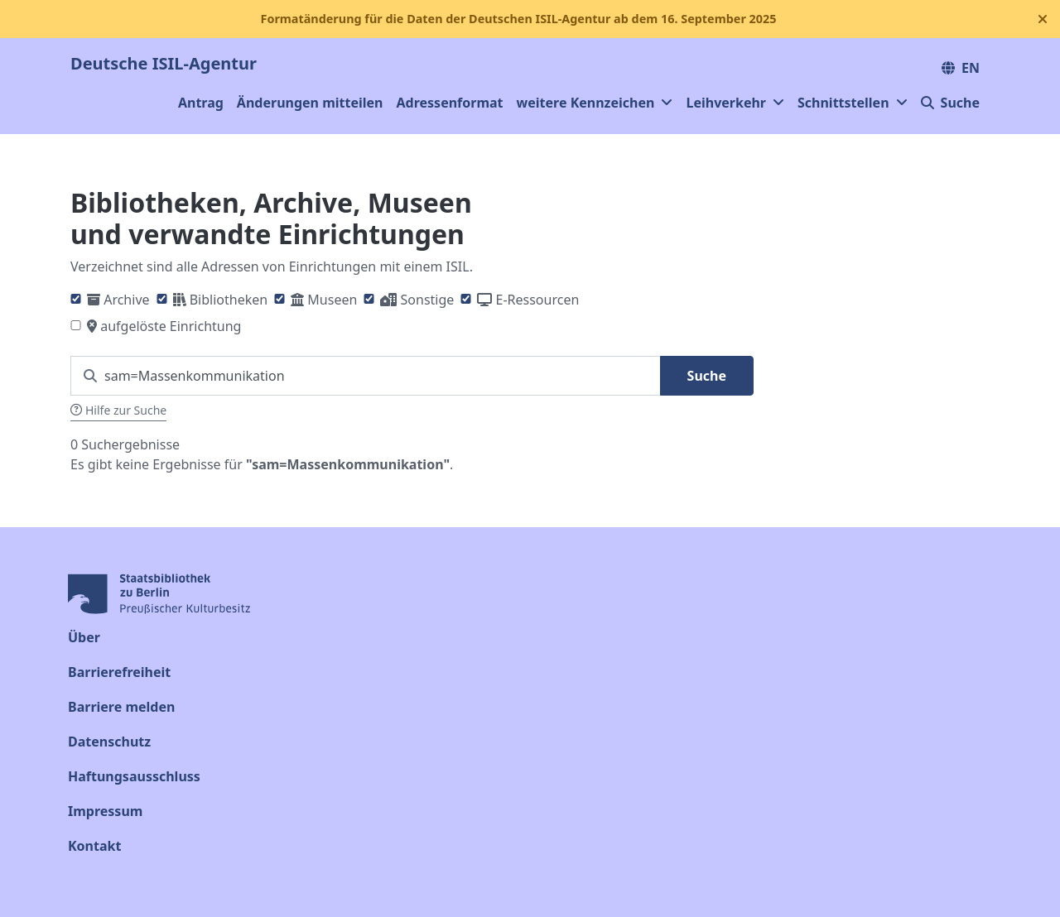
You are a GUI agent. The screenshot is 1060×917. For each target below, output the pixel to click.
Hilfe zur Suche (118, 410)
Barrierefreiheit (119, 672)
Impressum (105, 811)
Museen (332, 299)
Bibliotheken (228, 299)
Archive (126, 299)
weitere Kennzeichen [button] (595, 103)
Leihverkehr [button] (735, 103)
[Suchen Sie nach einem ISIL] (365, 376)
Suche (950, 103)
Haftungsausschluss (134, 776)
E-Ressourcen (538, 299)
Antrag (201, 103)
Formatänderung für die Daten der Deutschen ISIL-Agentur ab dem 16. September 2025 (518, 18)
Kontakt (94, 846)
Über (84, 637)
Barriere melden (121, 707)
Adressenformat (450, 103)
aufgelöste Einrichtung (170, 326)
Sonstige (428, 299)
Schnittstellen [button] (852, 103)
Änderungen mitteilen (310, 103)
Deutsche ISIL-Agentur (163, 63)
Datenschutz (109, 741)
